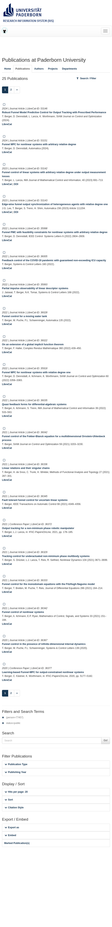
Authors (39, 68)
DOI (16, 184)
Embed (10, 835)
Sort (9, 799)
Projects (53, 68)
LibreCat (7, 124)
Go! (106, 740)
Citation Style (14, 807)
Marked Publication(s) (17, 843)
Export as (12, 827)
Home (7, 68)
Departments (69, 68)
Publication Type (16, 764)
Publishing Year (15, 772)
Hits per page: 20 (16, 791)
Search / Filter (86, 78)
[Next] (17, 89)
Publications (22, 68)
